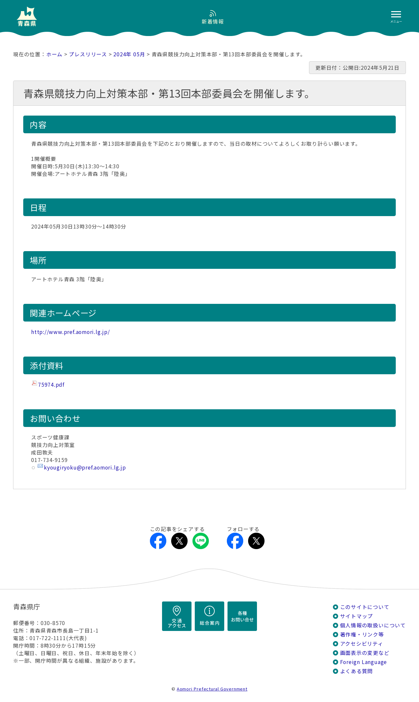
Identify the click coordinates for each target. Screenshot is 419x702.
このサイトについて (365, 607)
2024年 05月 (129, 54)
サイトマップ (356, 616)
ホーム (54, 54)
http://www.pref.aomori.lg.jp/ (70, 332)
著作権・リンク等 (362, 634)
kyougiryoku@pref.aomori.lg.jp (85, 467)
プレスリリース (88, 54)
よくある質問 (356, 671)
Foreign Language (363, 662)
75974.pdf (51, 384)
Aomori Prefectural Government (212, 689)
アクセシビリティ (361, 643)
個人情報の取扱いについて (373, 625)
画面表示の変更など (365, 652)
